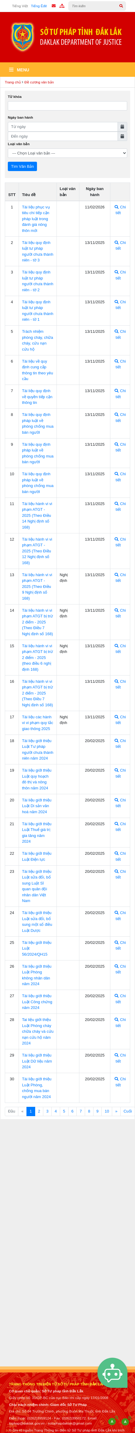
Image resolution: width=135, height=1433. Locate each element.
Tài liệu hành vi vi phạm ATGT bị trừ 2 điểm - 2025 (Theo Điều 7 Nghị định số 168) (37, 622)
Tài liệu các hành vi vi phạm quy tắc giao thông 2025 (37, 723)
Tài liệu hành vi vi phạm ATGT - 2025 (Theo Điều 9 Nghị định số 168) (37, 587)
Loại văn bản (18, 144)
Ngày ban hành (20, 117)
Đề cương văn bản (39, 82)
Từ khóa (15, 96)
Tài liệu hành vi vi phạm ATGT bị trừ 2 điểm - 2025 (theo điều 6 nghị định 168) (37, 658)
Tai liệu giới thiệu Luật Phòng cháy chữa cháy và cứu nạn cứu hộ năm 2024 (38, 1031)
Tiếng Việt (20, 6)
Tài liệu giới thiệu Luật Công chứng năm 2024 (37, 1002)
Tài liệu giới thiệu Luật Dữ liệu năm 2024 (37, 1061)
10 (107, 1111)
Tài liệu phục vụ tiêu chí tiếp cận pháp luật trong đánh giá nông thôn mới (36, 219)
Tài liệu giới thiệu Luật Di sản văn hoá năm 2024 (36, 806)
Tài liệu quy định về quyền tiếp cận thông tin (37, 397)
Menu (19, 69)
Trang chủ (13, 82)
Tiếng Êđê (39, 6)
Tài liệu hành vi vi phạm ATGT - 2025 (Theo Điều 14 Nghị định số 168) (37, 515)
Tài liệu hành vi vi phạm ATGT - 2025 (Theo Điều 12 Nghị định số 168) (37, 551)
